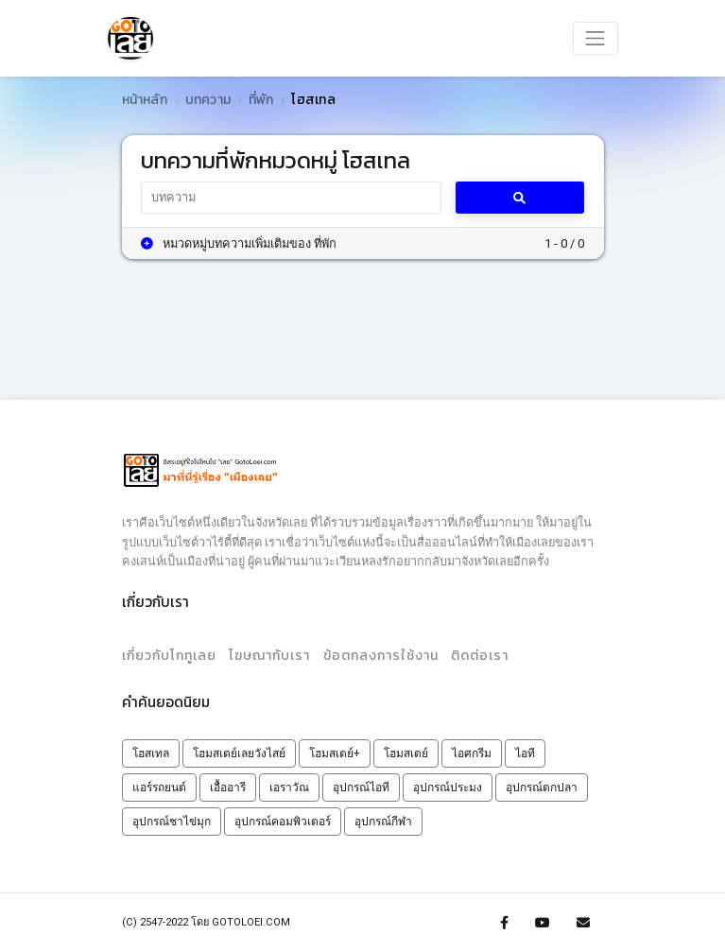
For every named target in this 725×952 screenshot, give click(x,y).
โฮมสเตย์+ (334, 753)
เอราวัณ (289, 787)
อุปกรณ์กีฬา (383, 821)
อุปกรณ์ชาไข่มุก (171, 821)
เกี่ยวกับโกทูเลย (169, 656)
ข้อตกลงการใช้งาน (381, 656)
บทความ (208, 100)
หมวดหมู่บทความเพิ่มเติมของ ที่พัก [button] (239, 243)
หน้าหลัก (144, 100)
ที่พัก (261, 100)
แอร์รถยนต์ (159, 787)
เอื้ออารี (228, 787)
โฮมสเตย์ (406, 753)
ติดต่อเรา (480, 656)
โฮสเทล (150, 753)
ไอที (525, 753)
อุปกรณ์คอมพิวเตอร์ (282, 821)
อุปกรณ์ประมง (447, 787)
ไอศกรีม (472, 753)
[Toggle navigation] (595, 38)
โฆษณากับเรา (269, 656)
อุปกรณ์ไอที (361, 787)
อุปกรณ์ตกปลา (542, 787)
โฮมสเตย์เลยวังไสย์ (239, 753)
